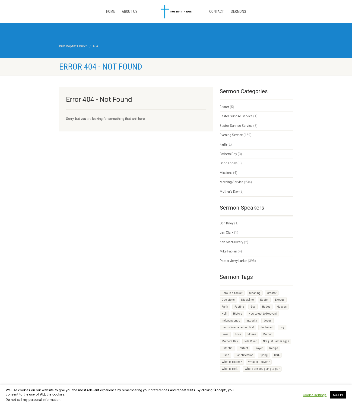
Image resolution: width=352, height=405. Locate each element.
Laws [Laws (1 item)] (225, 334)
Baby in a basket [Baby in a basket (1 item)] (232, 293)
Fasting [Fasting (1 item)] (239, 306)
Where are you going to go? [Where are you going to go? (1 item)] (262, 368)
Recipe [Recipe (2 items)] (273, 348)
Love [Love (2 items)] (238, 334)
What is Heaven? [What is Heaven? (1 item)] (259, 362)
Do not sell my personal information (33, 400)
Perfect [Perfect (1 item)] (243, 348)
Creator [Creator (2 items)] (271, 293)
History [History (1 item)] (237, 313)
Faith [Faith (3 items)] (225, 306)
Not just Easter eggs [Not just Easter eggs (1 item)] (276, 341)
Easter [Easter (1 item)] (264, 299)
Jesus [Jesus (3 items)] (267, 320)
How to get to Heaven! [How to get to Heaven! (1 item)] (263, 313)
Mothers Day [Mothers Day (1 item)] (230, 341)
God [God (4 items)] (253, 306)
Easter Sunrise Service (236, 116)
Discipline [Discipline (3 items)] (247, 299)
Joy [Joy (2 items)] (282, 327)
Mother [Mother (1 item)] (267, 334)
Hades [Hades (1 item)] (266, 306)
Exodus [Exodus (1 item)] (280, 299)
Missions (226, 173)
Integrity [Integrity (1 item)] (252, 320)
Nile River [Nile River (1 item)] (250, 341)
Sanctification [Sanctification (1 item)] (244, 355)
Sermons (238, 11)
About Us (129, 11)
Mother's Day (229, 191)
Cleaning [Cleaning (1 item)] (254, 293)
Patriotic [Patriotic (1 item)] (227, 348)
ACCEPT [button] (338, 395)
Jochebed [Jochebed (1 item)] (266, 327)
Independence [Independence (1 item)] (231, 320)
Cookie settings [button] (315, 395)
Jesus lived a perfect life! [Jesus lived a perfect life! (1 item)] (238, 327)
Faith (223, 144)
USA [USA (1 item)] (276, 355)
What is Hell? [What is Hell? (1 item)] (230, 368)
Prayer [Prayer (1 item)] (259, 348)
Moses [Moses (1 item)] (251, 334)
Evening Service (231, 135)
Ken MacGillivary (231, 242)
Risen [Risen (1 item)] (225, 355)
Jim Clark (226, 232)
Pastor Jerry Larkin (233, 261)
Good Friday (228, 163)
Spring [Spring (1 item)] (264, 355)
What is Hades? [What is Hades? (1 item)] (232, 362)
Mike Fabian (228, 251)
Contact (216, 11)
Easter (224, 107)
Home (110, 11)
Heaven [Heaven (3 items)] (282, 306)
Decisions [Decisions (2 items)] (228, 299)
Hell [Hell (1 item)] (224, 313)
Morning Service (231, 182)
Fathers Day (228, 154)
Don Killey (227, 223)
